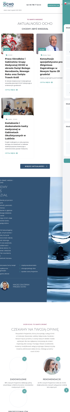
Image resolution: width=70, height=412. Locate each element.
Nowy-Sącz (47, 55)
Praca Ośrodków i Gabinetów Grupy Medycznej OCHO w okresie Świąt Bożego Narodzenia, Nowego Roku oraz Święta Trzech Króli (17, 68)
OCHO (10, 55)
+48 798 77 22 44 (35, 5)
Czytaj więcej (10, 90)
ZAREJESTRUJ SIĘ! (52, 5)
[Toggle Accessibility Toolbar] (66, 390)
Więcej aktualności (36, 166)
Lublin (10, 119)
